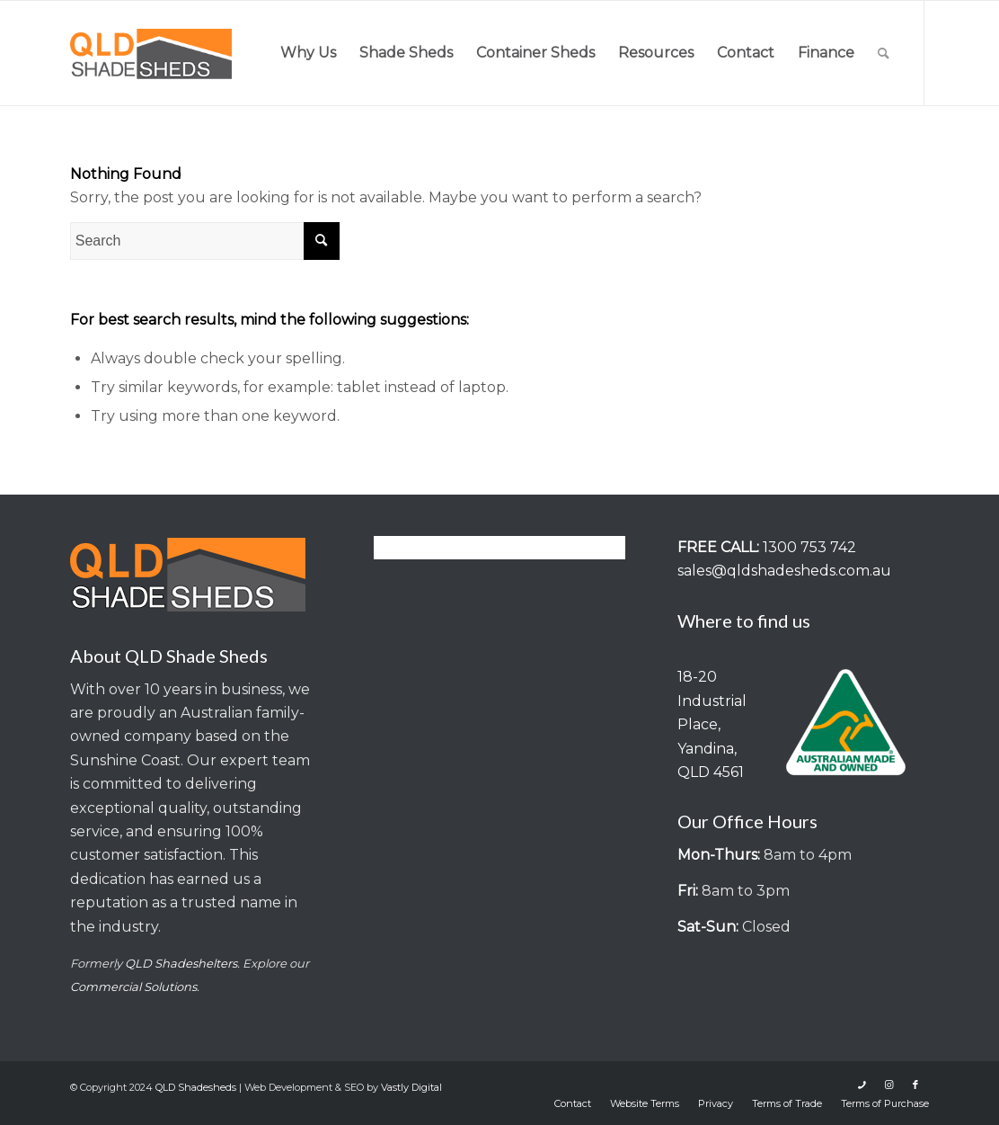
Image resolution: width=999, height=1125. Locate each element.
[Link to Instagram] (888, 1084)
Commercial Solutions (133, 986)
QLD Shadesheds (195, 1087)
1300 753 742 (809, 547)
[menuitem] (308, 53)
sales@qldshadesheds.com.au (784, 570)
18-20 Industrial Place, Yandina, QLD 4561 (712, 724)
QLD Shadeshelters (181, 963)
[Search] (883, 53)
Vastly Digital (411, 1087)
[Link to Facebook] (915, 1084)
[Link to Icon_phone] (861, 1084)
